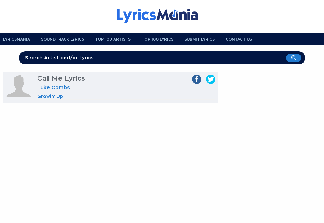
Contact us (239, 39)
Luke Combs (53, 87)
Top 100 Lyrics (157, 39)
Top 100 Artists (113, 39)
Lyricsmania (16, 39)
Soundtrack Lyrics (62, 39)
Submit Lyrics (199, 39)
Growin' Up (50, 96)
